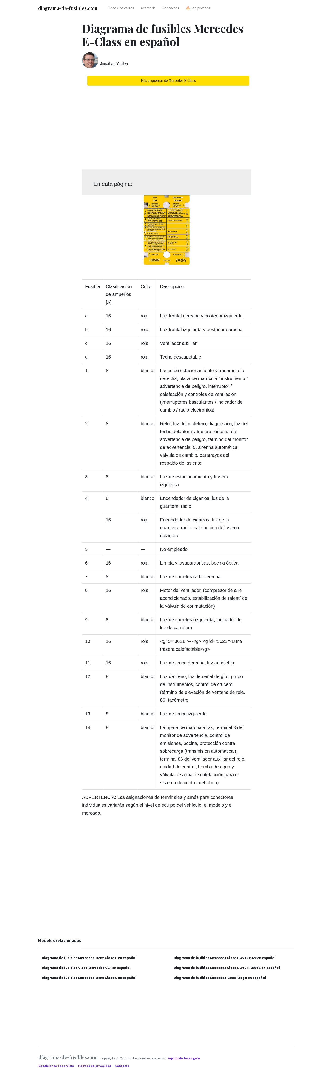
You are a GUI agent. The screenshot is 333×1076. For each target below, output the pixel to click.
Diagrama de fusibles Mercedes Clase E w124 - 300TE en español (227, 967)
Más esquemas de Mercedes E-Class (168, 80)
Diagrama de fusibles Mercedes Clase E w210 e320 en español (225, 957)
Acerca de (148, 8)
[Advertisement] (166, 125)
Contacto (122, 1066)
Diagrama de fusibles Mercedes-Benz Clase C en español (89, 957)
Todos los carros (121, 8)
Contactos (170, 8)
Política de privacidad (95, 1066)
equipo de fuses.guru (184, 1058)
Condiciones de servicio (56, 1066)
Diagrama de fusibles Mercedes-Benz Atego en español (220, 977)
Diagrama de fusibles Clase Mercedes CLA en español (86, 967)
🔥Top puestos (198, 8)
